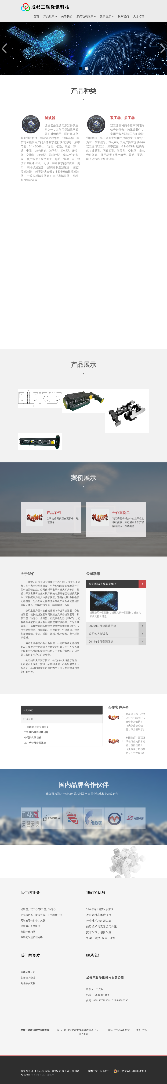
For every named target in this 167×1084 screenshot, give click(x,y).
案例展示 (107, 16)
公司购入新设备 (98, 632)
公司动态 (28, 708)
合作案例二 (121, 510)
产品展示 (50, 16)
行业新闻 (28, 717)
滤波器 (50, 115)
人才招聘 (138, 16)
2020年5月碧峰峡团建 (102, 624)
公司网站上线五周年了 (103, 582)
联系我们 (123, 16)
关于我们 (66, 16)
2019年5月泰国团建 (101, 640)
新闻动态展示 (86, 16)
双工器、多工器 (122, 115)
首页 (36, 16)
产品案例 (54, 510)
